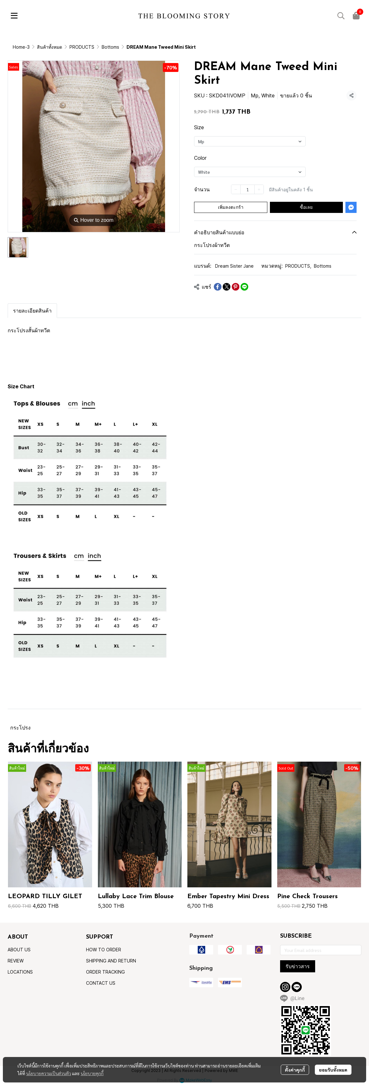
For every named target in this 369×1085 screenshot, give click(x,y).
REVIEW (16, 960)
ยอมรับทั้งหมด (333, 1070)
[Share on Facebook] (217, 287)
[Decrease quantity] (235, 189)
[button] (341, 15)
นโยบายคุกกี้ (92, 1073)
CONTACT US (100, 983)
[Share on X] (226, 287)
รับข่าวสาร (298, 966)
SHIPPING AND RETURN (111, 960)
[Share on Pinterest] (235, 287)
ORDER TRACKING (105, 972)
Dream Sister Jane (234, 266)
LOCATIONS (20, 972)
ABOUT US (19, 949)
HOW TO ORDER (103, 949)
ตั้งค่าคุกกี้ (295, 1070)
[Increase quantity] (259, 189)
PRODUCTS (81, 47)
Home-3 (21, 47)
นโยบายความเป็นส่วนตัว (48, 1073)
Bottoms (110, 47)
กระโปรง (20, 727)
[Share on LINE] (244, 287)
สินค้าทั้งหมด (49, 47)
